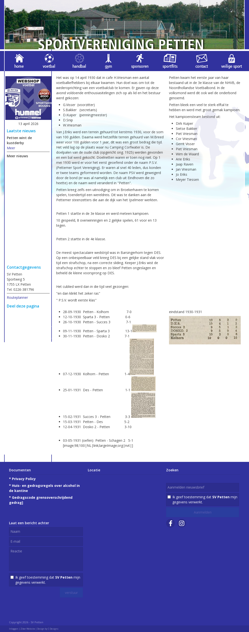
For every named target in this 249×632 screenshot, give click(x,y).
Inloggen (13, 628)
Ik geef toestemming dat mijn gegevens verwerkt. (47, 580)
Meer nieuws (17, 156)
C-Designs (53, 628)
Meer (11, 148)
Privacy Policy (24, 478)
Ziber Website (27, 628)
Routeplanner (17, 297)
